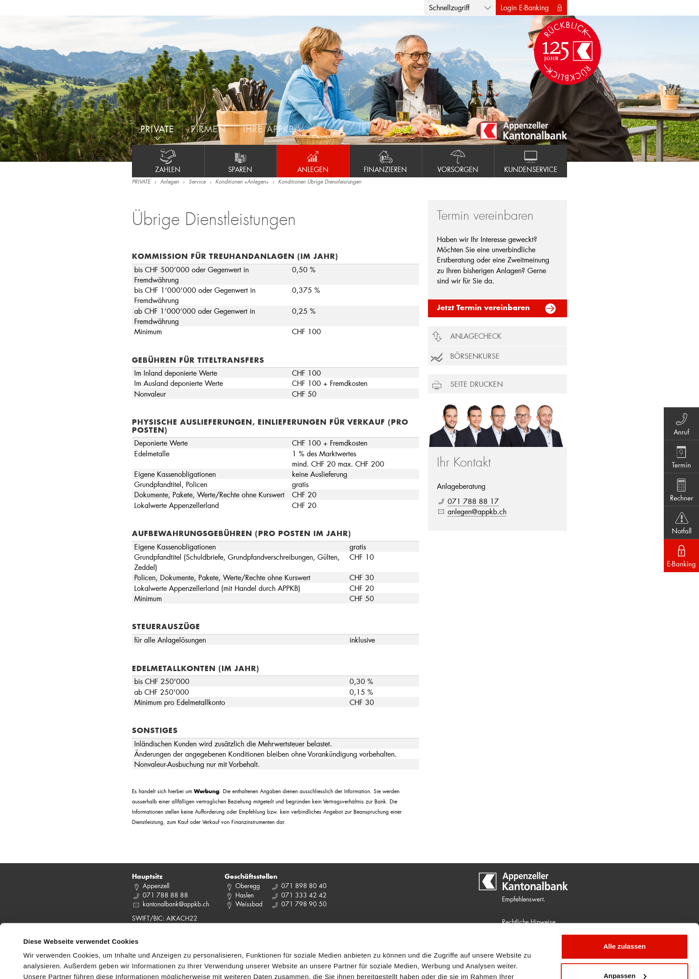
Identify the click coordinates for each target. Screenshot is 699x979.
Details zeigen (45, 961)
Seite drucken (476, 384)
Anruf (681, 423)
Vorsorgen (458, 161)
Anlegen (313, 161)
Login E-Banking (525, 7)
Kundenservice (530, 161)
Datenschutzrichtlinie (187, 937)
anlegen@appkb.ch (477, 511)
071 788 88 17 (473, 501)
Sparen (241, 161)
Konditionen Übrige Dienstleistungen (319, 182)
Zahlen (168, 161)
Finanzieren (386, 161)
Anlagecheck (476, 335)
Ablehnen (624, 954)
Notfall (681, 522)
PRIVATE (141, 182)
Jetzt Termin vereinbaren (483, 308)
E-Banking (681, 555)
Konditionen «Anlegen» (241, 182)
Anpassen (625, 925)
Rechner (681, 489)
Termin (681, 456)
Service (197, 182)
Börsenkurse (475, 355)
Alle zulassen (624, 896)
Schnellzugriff (449, 7)
